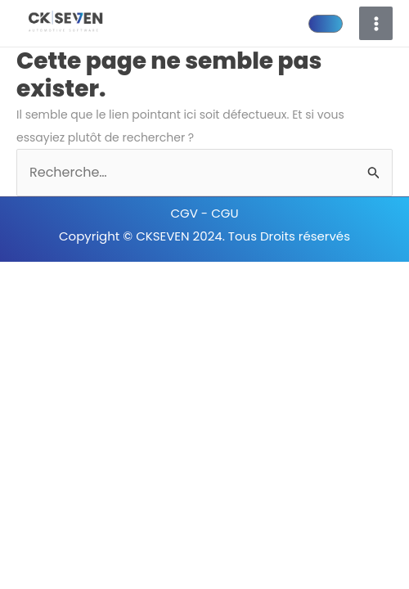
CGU (224, 213)
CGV (185, 213)
